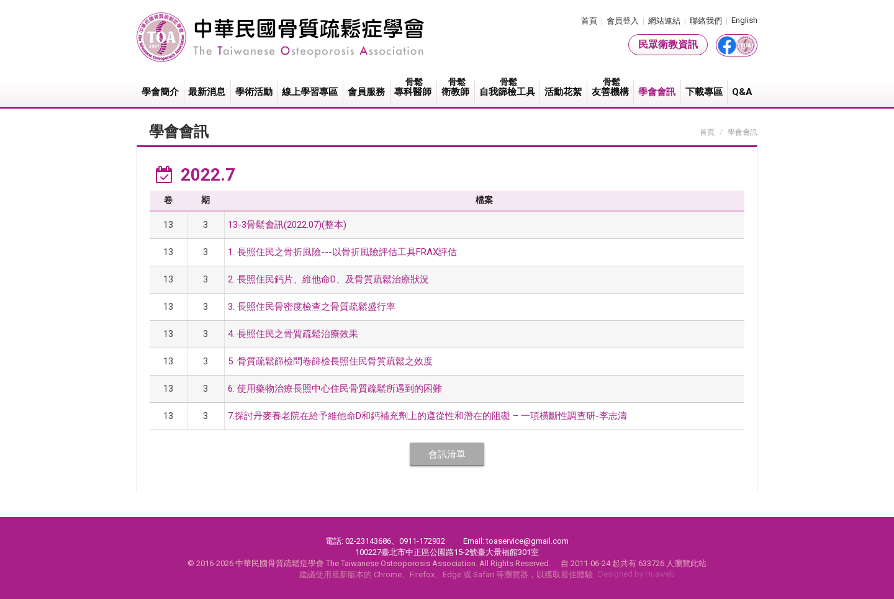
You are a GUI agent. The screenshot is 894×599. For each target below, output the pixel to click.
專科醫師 (414, 87)
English (744, 20)
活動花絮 (563, 91)
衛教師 (456, 87)
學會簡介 (160, 91)
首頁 (589, 20)
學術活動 (254, 91)
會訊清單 (447, 454)
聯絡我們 (706, 20)
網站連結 (664, 20)
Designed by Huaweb (636, 574)
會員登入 (623, 20)
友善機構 (611, 87)
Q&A (742, 91)
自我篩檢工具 (508, 87)
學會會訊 (656, 91)
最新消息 (206, 91)
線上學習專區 (310, 91)
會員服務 (366, 91)
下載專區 (704, 91)
